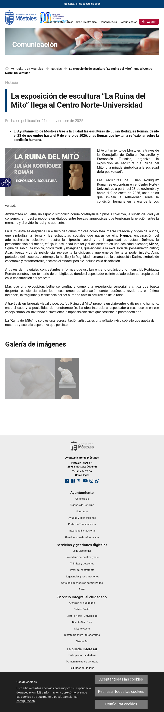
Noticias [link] (56, 68)
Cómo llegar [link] (82, 475)
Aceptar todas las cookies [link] (121, 679)
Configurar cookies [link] (121, 704)
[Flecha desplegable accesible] (9, 182)
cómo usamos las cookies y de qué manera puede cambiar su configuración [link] (51, 697)
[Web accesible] (4, 182)
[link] (36, 17)
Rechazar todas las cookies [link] (121, 691)
